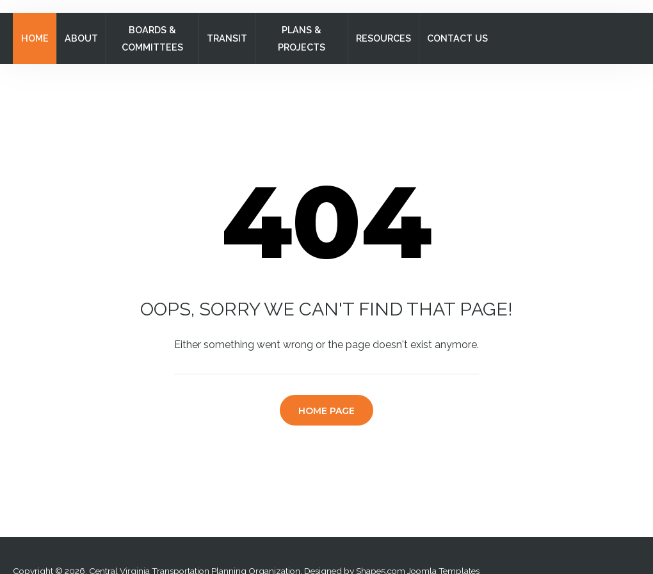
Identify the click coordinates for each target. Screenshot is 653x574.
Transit (227, 38)
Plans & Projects (301, 38)
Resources (383, 38)
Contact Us (457, 38)
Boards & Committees (152, 38)
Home (35, 38)
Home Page (326, 411)
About (81, 38)
